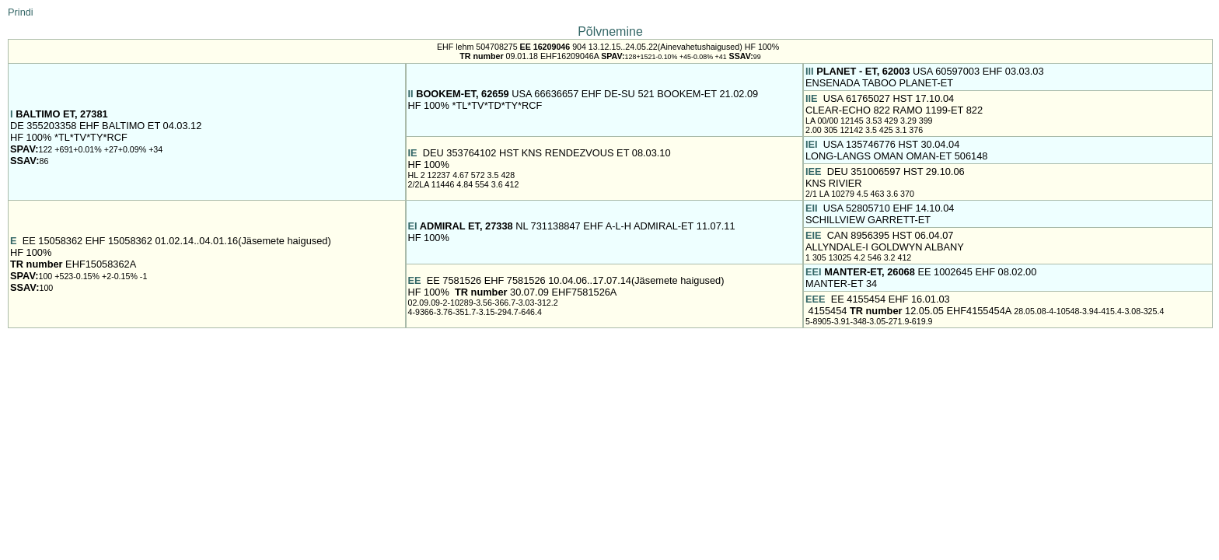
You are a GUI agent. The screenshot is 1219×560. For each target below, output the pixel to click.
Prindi (20, 12)
